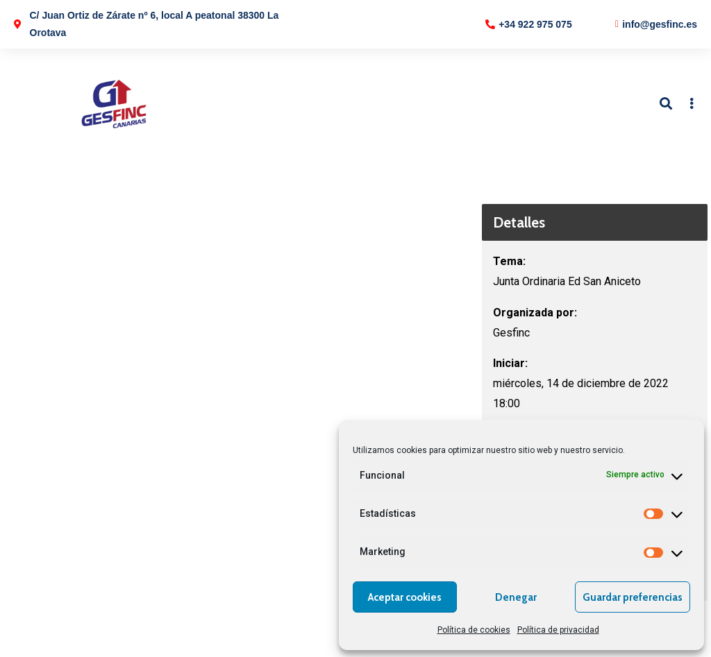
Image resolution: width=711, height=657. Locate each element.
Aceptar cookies (405, 597)
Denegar (516, 597)
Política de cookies (473, 630)
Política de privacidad (558, 630)
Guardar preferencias (633, 597)
